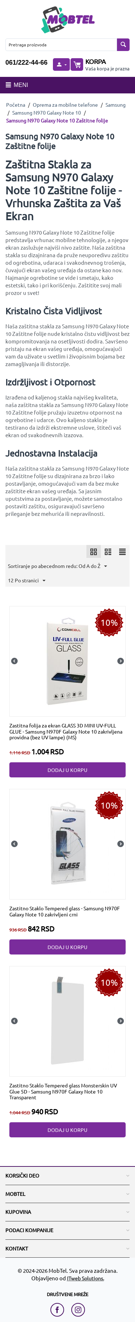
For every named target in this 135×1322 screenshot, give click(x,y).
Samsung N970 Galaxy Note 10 (46, 112)
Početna (15, 104)
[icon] (93, 551)
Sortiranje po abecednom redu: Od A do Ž (57, 566)
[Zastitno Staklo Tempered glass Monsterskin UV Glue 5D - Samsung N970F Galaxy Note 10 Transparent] (67, 1020)
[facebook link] (59, 1310)
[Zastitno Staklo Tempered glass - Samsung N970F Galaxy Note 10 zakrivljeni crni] (67, 843)
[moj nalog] (61, 64)
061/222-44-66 (26, 62)
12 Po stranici (26, 580)
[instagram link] (78, 1310)
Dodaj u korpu (67, 770)
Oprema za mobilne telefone (65, 104)
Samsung (115, 104)
